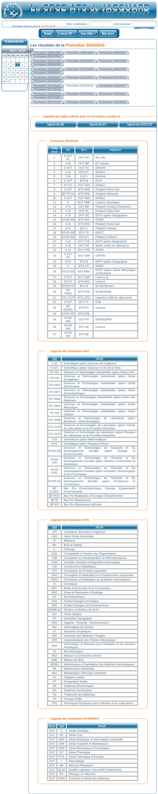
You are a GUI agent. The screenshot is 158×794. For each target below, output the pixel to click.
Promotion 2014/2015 (47, 85)
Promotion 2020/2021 (112, 93)
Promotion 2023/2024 (80, 102)
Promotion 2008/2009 (112, 69)
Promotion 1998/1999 (47, 52)
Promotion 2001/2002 (47, 56)
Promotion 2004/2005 (112, 61)
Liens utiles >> (88, 33)
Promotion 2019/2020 (80, 93)
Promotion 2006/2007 (47, 69)
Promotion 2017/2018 (47, 89)
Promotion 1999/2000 (80, 52)
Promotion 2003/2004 (80, 61)
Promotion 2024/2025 (112, 102)
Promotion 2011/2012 (80, 77)
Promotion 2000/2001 (112, 52)
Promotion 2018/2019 (47, 93)
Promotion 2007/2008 (80, 69)
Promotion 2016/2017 (112, 85)
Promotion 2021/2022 (47, 97)
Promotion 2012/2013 (112, 77)
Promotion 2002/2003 (47, 61)
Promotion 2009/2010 (47, 72)
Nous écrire (108, 33)
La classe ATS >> (66, 33)
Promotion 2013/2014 (47, 81)
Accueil (48, 33)
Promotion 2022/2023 (47, 102)
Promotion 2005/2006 (47, 64)
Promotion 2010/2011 (47, 77)
